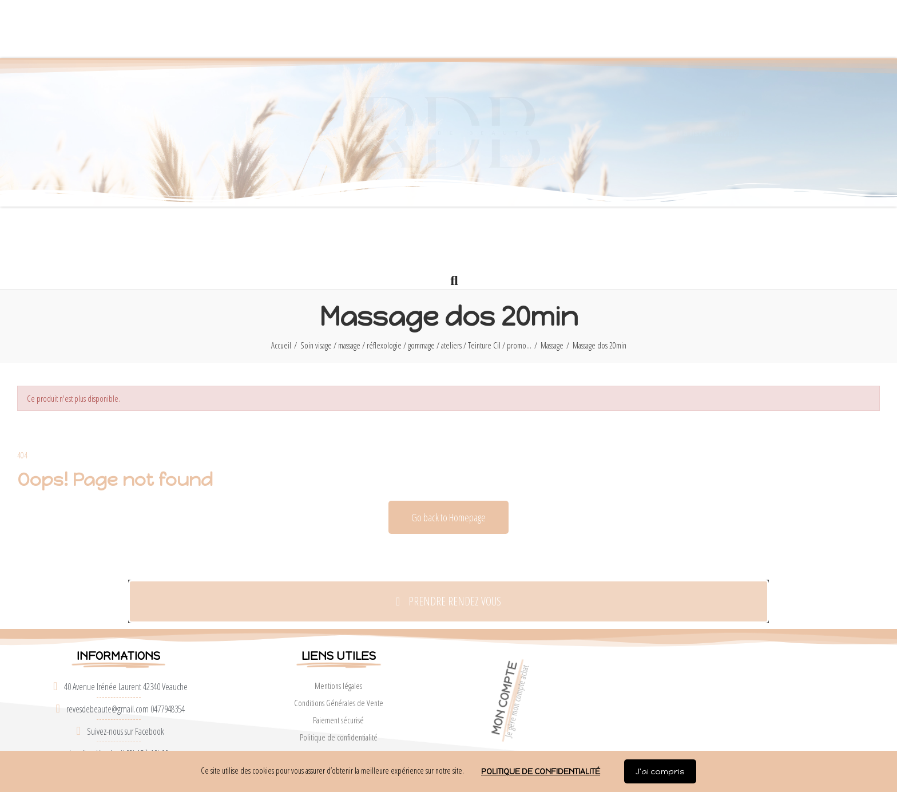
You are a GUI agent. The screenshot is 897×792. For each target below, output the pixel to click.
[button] (504, 29)
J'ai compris (660, 771)
